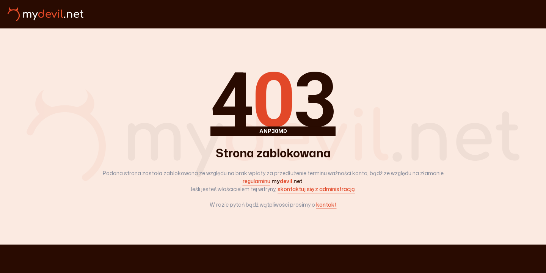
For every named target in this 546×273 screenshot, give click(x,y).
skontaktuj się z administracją (316, 189)
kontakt (326, 204)
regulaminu (256, 181)
